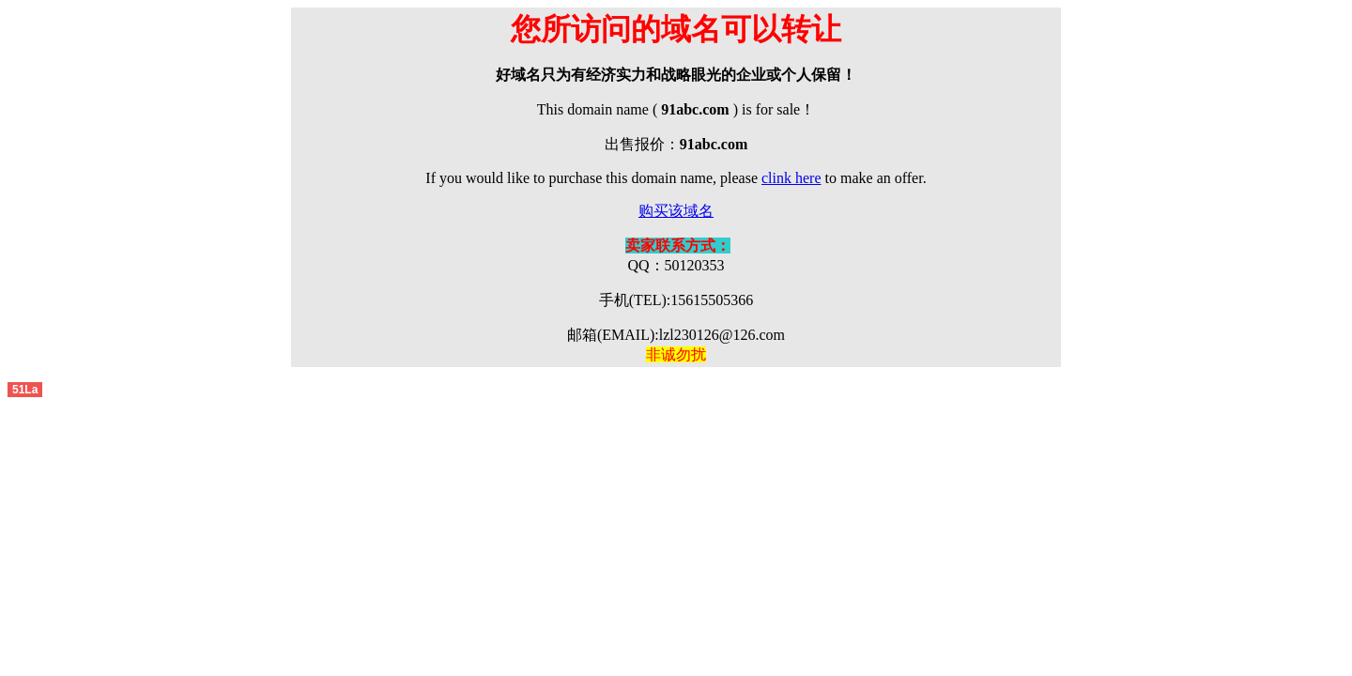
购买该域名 (676, 211)
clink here (791, 178)
